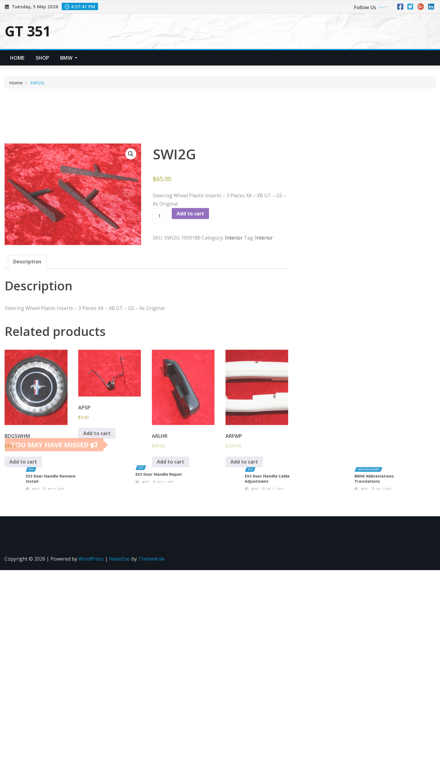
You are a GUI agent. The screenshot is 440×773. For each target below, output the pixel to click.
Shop (43, 57)
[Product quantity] (161, 337)
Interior (234, 359)
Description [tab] (27, 383)
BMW (68, 57)
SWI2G (37, 87)
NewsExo (119, 558)
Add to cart (190, 335)
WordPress (91, 558)
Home (17, 57)
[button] (130, 275)
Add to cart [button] (23, 583)
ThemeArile (151, 558)
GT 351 (28, 30)
